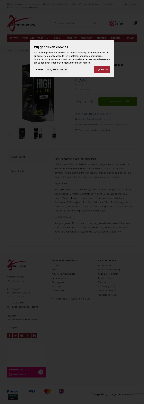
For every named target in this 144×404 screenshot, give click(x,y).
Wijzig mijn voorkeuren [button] (57, 69)
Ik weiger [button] (39, 69)
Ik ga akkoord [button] (102, 69)
